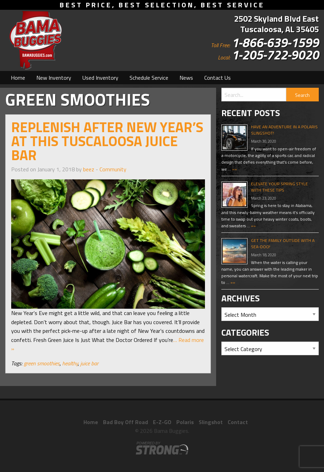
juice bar (89, 363)
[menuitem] (18, 77)
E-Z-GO (162, 422)
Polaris (185, 422)
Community (113, 169)
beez (88, 169)
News (186, 77)
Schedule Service (149, 77)
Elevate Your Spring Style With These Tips (279, 186)
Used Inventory (100, 77)
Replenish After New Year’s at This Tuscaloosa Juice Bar (107, 141)
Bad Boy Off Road (125, 422)
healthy (70, 363)
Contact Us (217, 77)
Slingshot (211, 422)
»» (234, 169)
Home (18, 77)
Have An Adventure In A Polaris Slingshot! (284, 129)
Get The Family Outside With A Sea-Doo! (283, 243)
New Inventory (53, 77)
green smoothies (42, 363)
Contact (238, 422)
